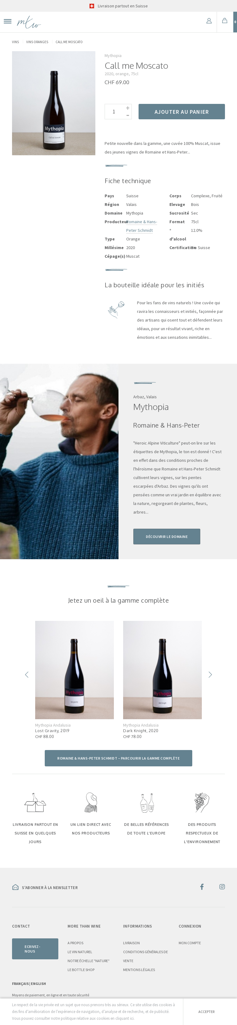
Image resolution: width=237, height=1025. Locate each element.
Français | (21, 983)
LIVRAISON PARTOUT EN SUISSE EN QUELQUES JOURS (35, 833)
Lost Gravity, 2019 (52, 730)
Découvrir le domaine (167, 536)
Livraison (131, 943)
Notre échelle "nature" (89, 960)
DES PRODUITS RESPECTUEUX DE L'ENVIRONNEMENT (202, 833)
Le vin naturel (80, 951)
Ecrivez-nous (32, 948)
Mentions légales (139, 969)
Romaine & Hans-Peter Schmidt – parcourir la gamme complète (118, 758)
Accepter (206, 1011)
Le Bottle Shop (81, 969)
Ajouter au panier (182, 111)
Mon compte (190, 943)
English (38, 983)
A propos (75, 943)
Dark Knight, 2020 (141, 730)
